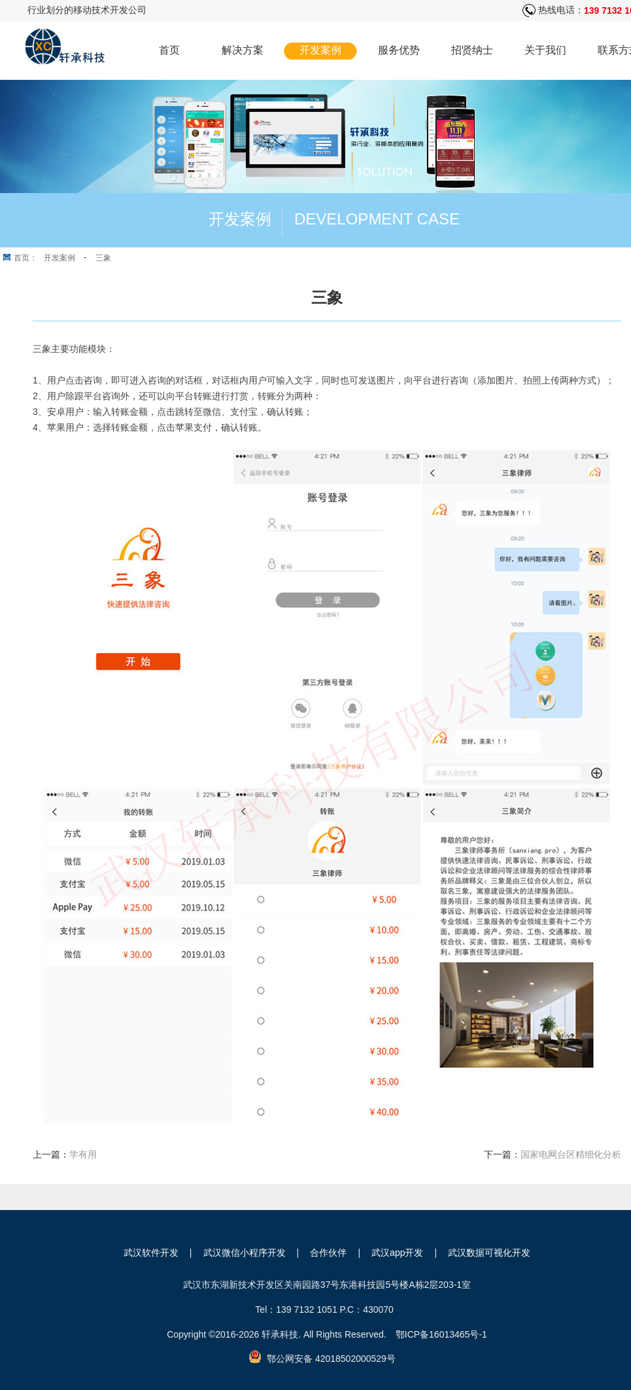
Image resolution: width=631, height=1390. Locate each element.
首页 (169, 50)
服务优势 (399, 50)
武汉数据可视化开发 (489, 1252)
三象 (103, 257)
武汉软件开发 (151, 1252)
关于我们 (545, 50)
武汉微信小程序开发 (244, 1252)
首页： (25, 257)
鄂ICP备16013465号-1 (441, 1334)
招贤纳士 (472, 50)
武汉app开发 (397, 1252)
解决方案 (243, 50)
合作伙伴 (328, 1252)
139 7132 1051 (306, 1309)
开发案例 (320, 50)
